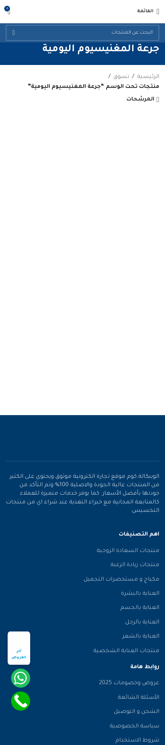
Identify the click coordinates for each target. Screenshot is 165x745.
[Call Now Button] (20, 701)
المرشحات (140, 100)
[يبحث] (82, 33)
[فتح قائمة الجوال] (148, 11)
